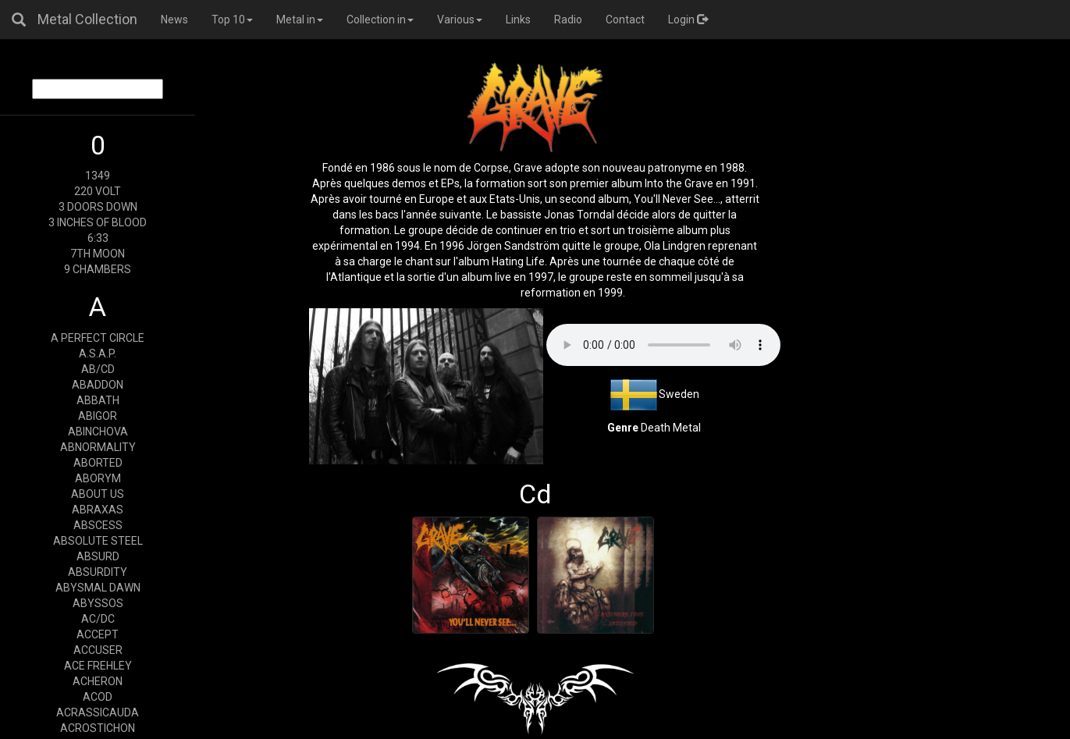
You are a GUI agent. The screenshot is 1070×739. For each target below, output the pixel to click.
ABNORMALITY (98, 447)
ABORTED (98, 463)
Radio (568, 19)
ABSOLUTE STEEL (98, 541)
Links (518, 19)
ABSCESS (98, 525)
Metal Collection (87, 19)
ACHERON (98, 681)
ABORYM (98, 478)
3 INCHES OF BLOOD (97, 222)
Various (459, 19)
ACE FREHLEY (98, 665)
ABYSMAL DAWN (97, 587)
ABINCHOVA (98, 431)
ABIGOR (97, 416)
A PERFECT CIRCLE (97, 338)
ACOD (97, 697)
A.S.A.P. (97, 353)
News (174, 19)
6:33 (97, 238)
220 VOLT (97, 191)
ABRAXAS (97, 509)
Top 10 (232, 19)
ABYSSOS (98, 603)
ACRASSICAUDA (97, 712)
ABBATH (97, 400)
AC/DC (98, 619)
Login (688, 19)
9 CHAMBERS (97, 269)
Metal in (299, 19)
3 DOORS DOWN (98, 207)
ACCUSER (98, 650)
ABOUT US (97, 494)
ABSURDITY (97, 572)
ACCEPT (97, 634)
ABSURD (97, 556)
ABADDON (97, 384)
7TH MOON (97, 253)
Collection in (380, 19)
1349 (97, 175)
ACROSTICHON (97, 728)
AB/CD (98, 369)
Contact (625, 19)
